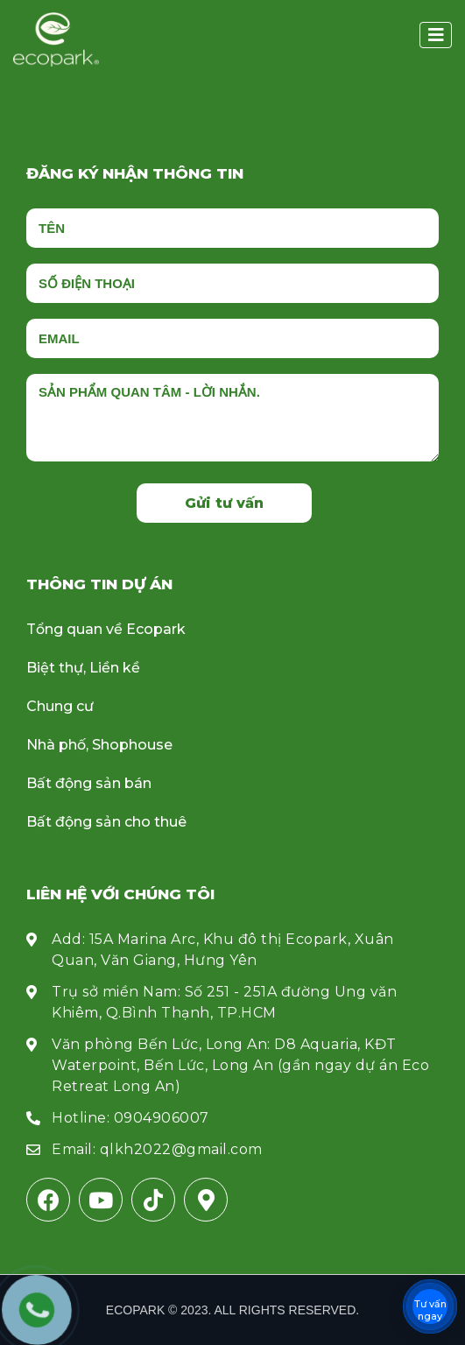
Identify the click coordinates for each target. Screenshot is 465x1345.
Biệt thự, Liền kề (83, 667)
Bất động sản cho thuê (106, 821)
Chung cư (60, 706)
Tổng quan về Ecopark (106, 629)
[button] (435, 35)
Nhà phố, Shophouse (99, 744)
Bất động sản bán (88, 783)
